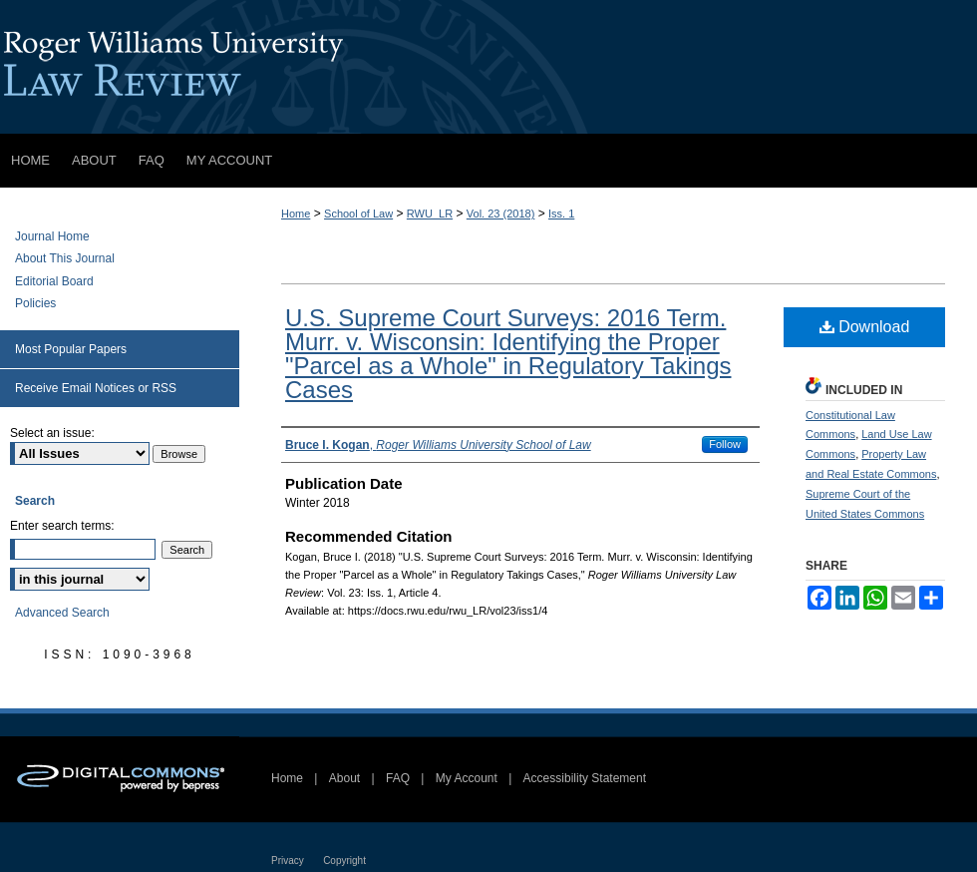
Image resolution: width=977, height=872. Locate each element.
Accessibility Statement (584, 778)
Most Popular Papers (71, 349)
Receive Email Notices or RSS (95, 388)
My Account (466, 778)
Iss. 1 (561, 213)
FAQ (398, 778)
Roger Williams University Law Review (488, 67)
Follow (725, 444)
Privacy (287, 860)
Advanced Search (62, 613)
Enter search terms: (62, 526)
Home (295, 213)
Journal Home (52, 236)
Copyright (344, 860)
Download (864, 326)
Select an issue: (52, 433)
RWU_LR (430, 213)
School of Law (358, 213)
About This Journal (65, 258)
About (344, 778)
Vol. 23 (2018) (501, 213)
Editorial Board (54, 281)
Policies (35, 303)
